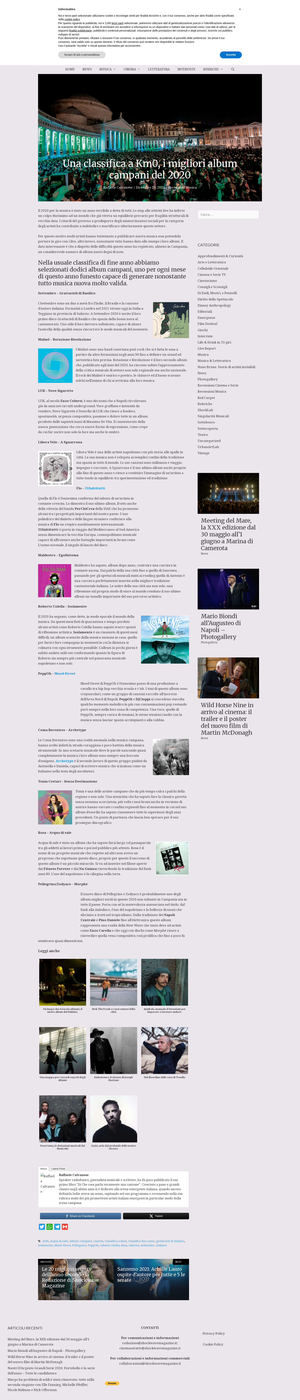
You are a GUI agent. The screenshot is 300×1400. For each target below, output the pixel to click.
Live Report (207, 348)
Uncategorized (209, 440)
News (87, 69)
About (43, 1153)
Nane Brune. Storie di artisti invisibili (226, 367)
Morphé (81, 868)
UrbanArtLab (208, 447)
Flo (55, 498)
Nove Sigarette (60, 390)
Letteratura (159, 69)
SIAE (71, 514)
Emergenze (206, 317)
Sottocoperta (208, 428)
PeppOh (163, 673)
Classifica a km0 (116, 1225)
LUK (41, 401)
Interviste (186, 69)
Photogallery (208, 379)
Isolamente (77, 596)
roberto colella (110, 1230)
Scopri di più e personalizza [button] (81, 1389)
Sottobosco (206, 422)
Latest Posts (58, 1153)
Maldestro (82, 554)
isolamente (45, 1230)
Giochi (203, 330)
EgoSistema (68, 545)
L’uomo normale (106, 534)
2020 (45, 1225)
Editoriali (205, 311)
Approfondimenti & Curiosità (220, 256)
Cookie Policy (213, 1310)
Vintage (204, 453)
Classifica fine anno (141, 1225)
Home (70, 69)
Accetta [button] (231, 1389)
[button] (240, 1344)
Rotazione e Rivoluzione (131, 360)
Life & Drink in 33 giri (214, 342)
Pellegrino (115, 878)
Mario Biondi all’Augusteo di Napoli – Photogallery (221, 626)
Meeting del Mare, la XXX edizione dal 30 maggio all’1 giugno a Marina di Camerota (228, 534)
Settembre (48, 303)
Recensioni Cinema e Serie (218, 385)
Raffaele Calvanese (74, 1159)
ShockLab (205, 410)
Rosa (135, 832)
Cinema (134, 69)
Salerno (134, 1230)
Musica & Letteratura (214, 360)
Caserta (98, 1225)
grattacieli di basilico (170, 1225)
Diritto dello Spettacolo (215, 299)
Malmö (83, 349)
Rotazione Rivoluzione (72, 339)
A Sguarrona (71, 442)
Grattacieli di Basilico (77, 293)
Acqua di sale (60, 817)
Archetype (77, 714)
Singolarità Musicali (213, 416)
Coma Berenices (55, 724)
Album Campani (80, 1225)
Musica (109, 69)
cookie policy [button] (72, 1354)
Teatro (203, 434)
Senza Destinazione (80, 765)
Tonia (80, 776)
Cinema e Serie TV (212, 274)
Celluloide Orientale (213, 268)
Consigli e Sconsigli (212, 287)
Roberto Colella (80, 616)
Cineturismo (207, 280)
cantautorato (146, 421)
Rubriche (215, 69)
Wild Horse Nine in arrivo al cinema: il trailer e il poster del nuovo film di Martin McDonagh (227, 718)
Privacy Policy (214, 1299)
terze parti (117, 1357)
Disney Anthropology (214, 305)
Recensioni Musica (182, 187)
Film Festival (207, 323)
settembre (147, 1230)
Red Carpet (206, 397)
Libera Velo (85, 452)
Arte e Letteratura (212, 262)
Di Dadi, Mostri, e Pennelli (217, 293)
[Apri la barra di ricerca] (233, 69)
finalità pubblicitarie (80, 1365)
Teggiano (45, 313)
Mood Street (63, 1230)
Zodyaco (161, 1230)
